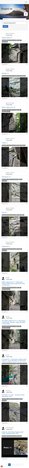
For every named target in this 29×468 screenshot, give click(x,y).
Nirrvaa (7, 316)
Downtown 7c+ (6, 177)
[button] (26, 14)
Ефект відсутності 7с (8, 107)
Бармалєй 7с (6, 246)
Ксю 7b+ (4, 212)
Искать (5, 26)
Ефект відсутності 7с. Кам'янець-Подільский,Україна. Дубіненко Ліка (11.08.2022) (13, 283)
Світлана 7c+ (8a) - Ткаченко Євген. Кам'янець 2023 (13, 395)
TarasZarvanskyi (10, 427)
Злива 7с (5, 143)
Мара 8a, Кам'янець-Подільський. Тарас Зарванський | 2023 (13, 432)
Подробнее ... (5, 64)
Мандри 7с (5, 73)
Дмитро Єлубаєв (10, 33)
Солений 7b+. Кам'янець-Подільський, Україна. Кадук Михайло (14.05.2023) (14, 360)
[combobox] (14, 23)
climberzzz (8, 390)
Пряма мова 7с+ (7, 38)
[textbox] (18, 23)
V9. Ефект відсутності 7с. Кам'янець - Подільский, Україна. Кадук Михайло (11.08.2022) (14, 322)
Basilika (8, 277)
